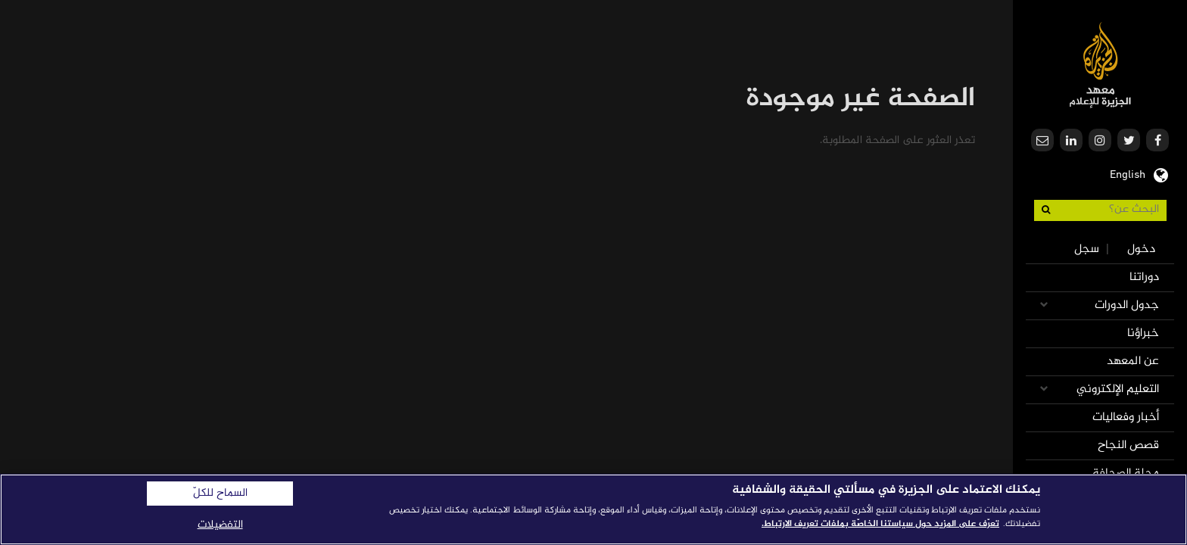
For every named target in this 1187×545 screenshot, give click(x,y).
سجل (1086, 249)
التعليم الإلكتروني (1117, 389)
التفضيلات (220, 524)
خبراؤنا (1143, 333)
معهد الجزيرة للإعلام (1100, 65)
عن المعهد (1133, 361)
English (1127, 173)
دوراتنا (1144, 277)
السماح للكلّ (220, 493)
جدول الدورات (1127, 305)
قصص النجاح (1128, 445)
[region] (593, 509)
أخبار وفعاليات (1125, 417)
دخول (1141, 249)
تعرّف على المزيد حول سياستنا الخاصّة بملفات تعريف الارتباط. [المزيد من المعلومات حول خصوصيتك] (880, 523)
